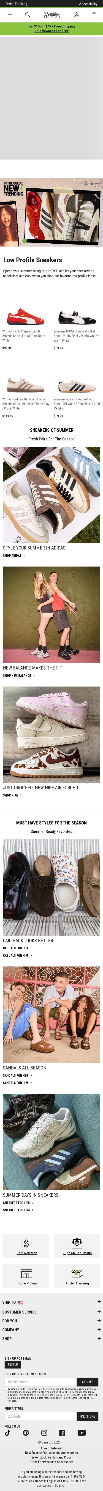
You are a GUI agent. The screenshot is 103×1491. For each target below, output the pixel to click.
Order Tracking (16, 4)
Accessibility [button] (88, 4)
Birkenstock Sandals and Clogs (52, 1457)
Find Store (87, 1416)
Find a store (14, 1408)
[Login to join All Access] (51, 26)
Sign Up (13, 1364)
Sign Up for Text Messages (25, 1374)
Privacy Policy (61, 1395)
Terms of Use (41, 1395)
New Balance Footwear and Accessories (51, 1453)
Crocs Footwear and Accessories (51, 1462)
